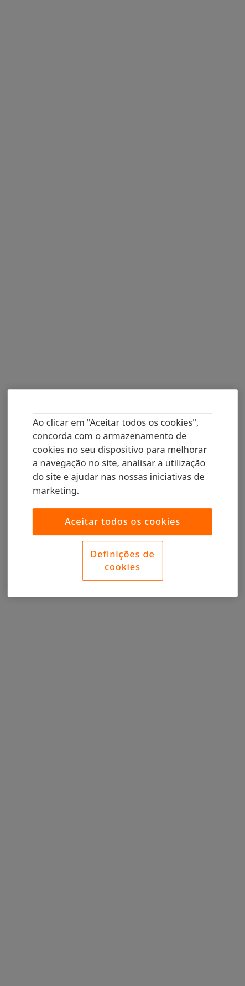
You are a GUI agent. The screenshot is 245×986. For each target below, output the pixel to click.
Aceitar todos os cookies (122, 521)
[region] (122, 493)
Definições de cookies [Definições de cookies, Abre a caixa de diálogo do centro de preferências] (122, 560)
